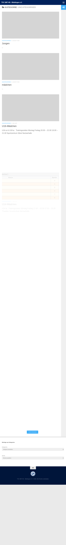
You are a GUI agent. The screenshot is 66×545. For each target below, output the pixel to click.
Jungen (6, 43)
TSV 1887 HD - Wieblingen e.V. (11, 2)
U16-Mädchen (9, 126)
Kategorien (4, 447)
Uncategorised (6, 40)
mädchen (6, 85)
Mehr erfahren (32, 432)
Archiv (3, 455)
